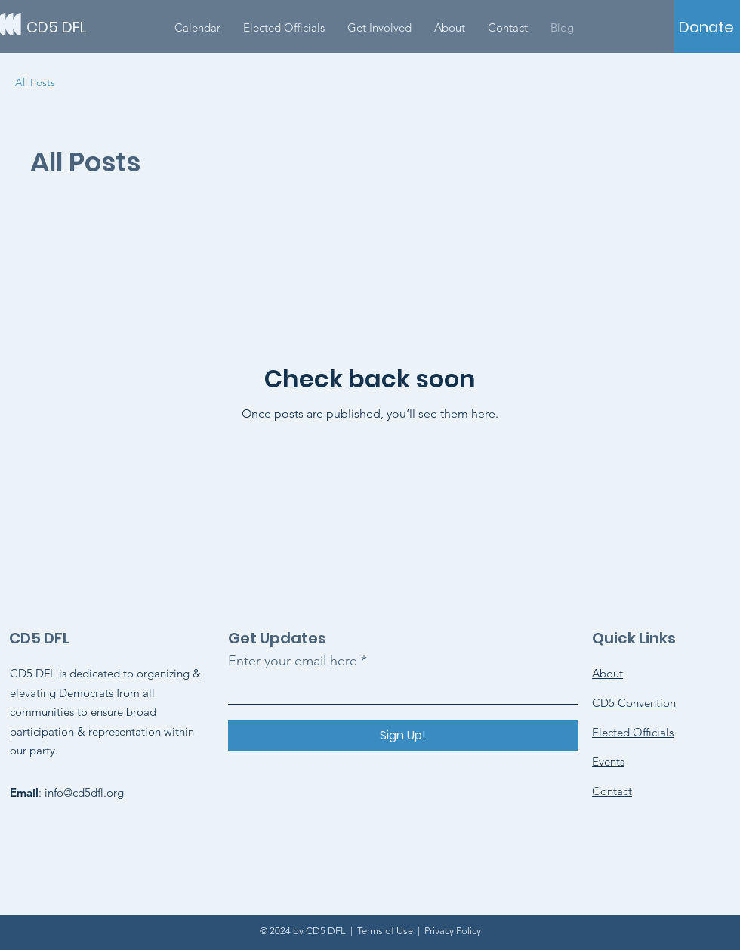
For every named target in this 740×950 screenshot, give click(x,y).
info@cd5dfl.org (84, 792)
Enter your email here (292, 661)
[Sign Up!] (403, 735)
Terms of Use (385, 930)
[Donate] (706, 27)
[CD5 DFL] (94, 27)
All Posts (35, 82)
